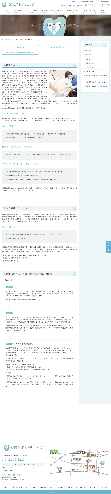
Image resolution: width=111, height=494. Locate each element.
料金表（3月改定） (57, 11)
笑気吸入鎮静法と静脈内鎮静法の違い (96, 87)
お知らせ (103, 11)
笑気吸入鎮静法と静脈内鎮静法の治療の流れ (20, 52)
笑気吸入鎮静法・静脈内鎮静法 (96, 82)
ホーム (7, 11)
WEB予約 (108, 247)
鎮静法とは (20, 47)
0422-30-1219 (13, 459)
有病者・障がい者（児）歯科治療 (96, 77)
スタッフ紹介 (17, 11)
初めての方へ (72, 11)
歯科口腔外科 (90, 67)
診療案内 (43, 11)
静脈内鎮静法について (58, 47)
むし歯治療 (89, 59)
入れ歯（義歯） (90, 71)
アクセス (93, 11)
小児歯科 (88, 55)
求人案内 (84, 11)
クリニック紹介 (31, 11)
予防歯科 (88, 50)
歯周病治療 (89, 63)
